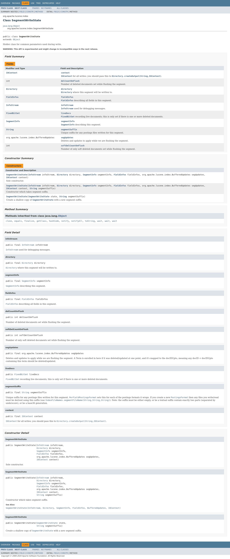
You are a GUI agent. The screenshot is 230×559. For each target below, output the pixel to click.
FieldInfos (12, 97)
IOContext (11, 73)
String (10, 129)
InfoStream (12, 105)
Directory (11, 89)
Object (16, 39)
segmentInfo (68, 121)
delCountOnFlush (70, 81)
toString (90, 221)
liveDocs (66, 113)
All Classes (63, 8)
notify (65, 221)
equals (18, 221)
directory (66, 89)
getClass (41, 221)
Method (39, 12)
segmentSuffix (69, 129)
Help (58, 3)
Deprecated (48, 3)
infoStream (67, 105)
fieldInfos (67, 97)
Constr (29, 12)
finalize (29, 221)
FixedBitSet (13, 113)
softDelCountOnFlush (72, 145)
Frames (35, 8)
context (65, 73)
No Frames (46, 8)
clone (9, 221)
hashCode (54, 221)
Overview (5, 3)
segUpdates (67, 137)
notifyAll (76, 221)
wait (99, 221)
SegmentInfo (13, 121)
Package (16, 3)
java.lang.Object (11, 26)
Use (32, 3)
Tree (38, 3)
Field (21, 12)
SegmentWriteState (16, 174)
